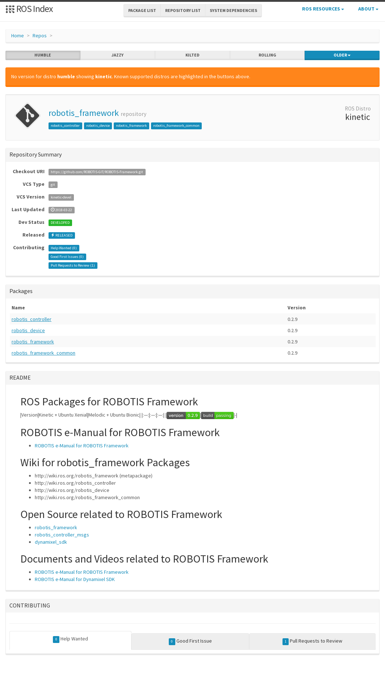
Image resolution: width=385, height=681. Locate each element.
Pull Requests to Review (313, 641)
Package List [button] (142, 10)
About (368, 8)
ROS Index (29, 8)
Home (17, 35)
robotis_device (98, 125)
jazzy (118, 55)
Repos (40, 35)
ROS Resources (323, 8)
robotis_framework (84, 112)
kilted (192, 55)
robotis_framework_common (176, 125)
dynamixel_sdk (51, 542)
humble (42, 55)
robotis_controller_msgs (62, 534)
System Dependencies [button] (233, 10)
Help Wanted (70, 639)
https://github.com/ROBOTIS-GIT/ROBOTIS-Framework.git (97, 172)
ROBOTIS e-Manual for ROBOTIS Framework (82, 445)
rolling (267, 55)
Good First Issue (190, 641)
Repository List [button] (183, 10)
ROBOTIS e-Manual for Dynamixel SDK (75, 579)
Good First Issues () (67, 256)
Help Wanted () (64, 248)
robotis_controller (65, 125)
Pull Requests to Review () (73, 265)
